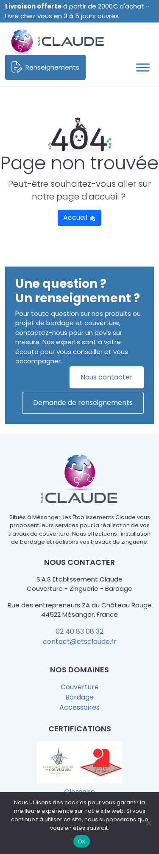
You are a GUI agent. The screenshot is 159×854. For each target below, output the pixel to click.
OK (82, 841)
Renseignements (45, 67)
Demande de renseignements (83, 402)
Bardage (79, 697)
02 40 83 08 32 (79, 631)
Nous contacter (107, 377)
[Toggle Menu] (143, 67)
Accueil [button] (79, 217)
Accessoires (79, 707)
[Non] (148, 823)
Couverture (80, 687)
